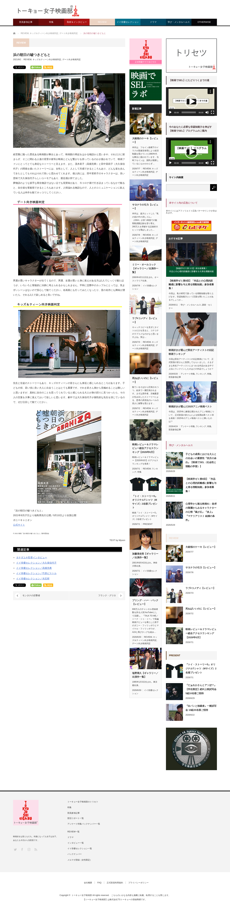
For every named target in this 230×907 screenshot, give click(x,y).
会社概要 (88, 882)
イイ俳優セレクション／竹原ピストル (36, 573)
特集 (51, 22)
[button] (191, 101)
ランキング (201, 374)
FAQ (99, 882)
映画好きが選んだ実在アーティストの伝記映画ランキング (191, 352)
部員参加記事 (25, 22)
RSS (35, 849)
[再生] (170, 112)
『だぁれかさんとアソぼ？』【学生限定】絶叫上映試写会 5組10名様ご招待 (200, 689)
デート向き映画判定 (71, 59)
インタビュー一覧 (75, 843)
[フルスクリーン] (212, 112)
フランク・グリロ (107, 595)
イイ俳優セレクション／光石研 (32, 578)
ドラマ (153, 22)
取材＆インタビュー (77, 22)
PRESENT (148, 524)
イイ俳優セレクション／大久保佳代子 (36, 562)
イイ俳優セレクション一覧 (79, 848)
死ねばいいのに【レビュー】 (145, 380)
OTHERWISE (204, 22)
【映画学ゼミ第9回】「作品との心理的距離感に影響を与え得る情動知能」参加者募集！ (191, 284)
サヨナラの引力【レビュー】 (145, 206)
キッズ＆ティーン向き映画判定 (47, 59)
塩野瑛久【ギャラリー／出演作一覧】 (145, 675)
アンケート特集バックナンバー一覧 (83, 824)
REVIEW (102, 22)
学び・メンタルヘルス (179, 22)
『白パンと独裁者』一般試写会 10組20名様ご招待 (200, 708)
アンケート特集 (188, 374)
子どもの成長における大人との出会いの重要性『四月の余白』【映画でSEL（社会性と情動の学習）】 (200, 460)
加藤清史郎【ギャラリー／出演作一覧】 (145, 555)
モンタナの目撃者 (31, 595)
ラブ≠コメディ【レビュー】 (144, 320)
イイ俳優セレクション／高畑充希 (34, 568)
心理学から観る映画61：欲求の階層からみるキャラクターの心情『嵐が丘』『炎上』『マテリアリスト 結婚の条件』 (201, 511)
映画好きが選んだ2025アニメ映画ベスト (190, 406)
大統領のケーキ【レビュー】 (145, 140)
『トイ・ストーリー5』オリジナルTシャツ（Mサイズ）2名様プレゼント (144, 502)
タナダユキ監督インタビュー (31, 557)
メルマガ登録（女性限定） (79, 860)
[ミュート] (207, 112)
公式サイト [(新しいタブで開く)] (19, 524)
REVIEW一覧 (73, 831)
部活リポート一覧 (75, 818)
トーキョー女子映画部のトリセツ (82, 802)
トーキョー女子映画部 (82, 895)
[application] (191, 101)
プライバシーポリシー (138, 882)
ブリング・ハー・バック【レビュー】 (145, 602)
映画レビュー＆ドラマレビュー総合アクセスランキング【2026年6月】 (145, 448)
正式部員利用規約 (115, 882)
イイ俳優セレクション (128, 22)
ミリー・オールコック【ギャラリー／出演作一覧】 (145, 268)
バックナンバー (74, 854)
